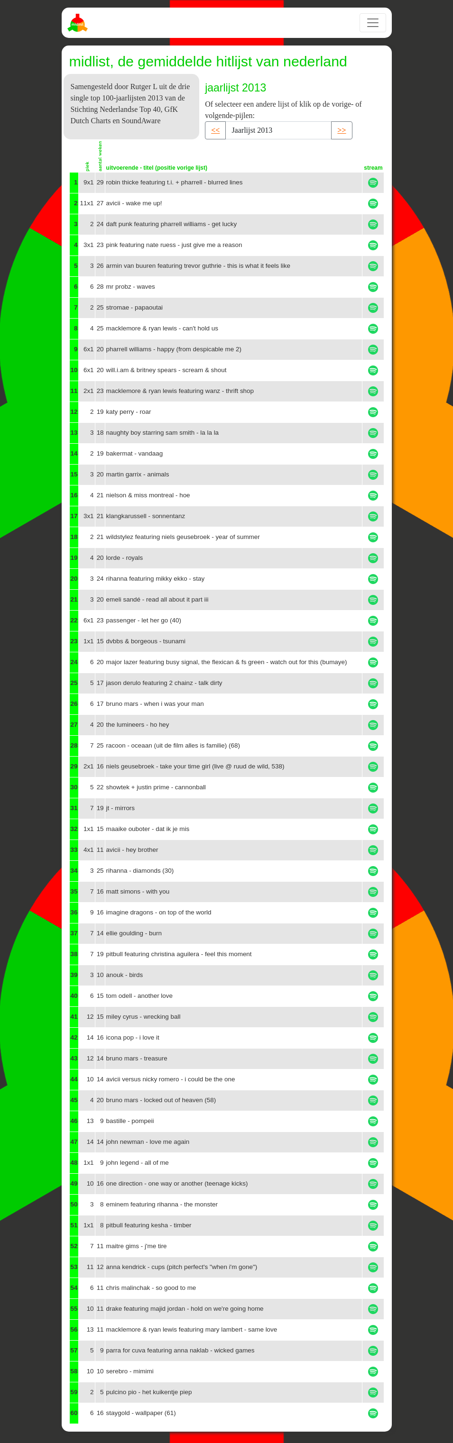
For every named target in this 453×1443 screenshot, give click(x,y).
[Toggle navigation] (373, 22)
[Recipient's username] (278, 130)
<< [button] (215, 130)
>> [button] (341, 130)
